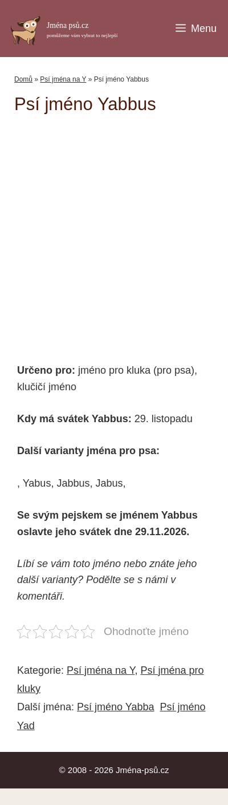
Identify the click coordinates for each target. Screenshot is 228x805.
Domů (23, 79)
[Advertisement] (121, 233)
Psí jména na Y (63, 79)
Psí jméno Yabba (115, 707)
